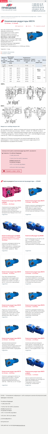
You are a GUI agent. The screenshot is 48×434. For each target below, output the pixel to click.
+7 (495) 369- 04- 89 (37, 4)
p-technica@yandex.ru (6, 418)
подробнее (5, 214)
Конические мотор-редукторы (13, 16)
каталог (4, 1)
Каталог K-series (6, 53)
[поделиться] (19, 26)
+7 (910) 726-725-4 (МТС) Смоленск (18, 158)
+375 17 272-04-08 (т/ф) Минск (17, 164)
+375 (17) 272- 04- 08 (38, 7)
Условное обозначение (8, 52)
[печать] (28, 26)
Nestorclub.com (21, 425)
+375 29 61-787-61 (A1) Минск (17, 167)
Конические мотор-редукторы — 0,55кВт (31, 16)
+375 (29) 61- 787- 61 (38, 9)
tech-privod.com (5, 421)
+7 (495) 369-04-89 (14, 155)
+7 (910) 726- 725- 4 (37, 6)
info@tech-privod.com (38, 11)
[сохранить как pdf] (39, 26)
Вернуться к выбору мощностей (10, 126)
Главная (3, 16)
